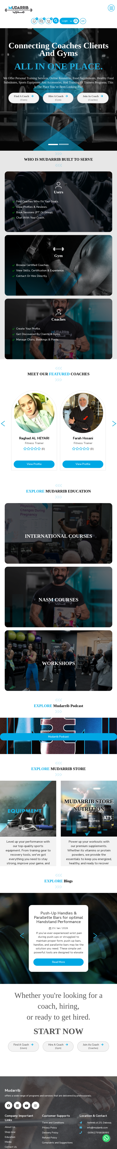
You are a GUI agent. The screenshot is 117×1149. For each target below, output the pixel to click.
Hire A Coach (58, 98)
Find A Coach (24, 98)
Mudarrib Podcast (58, 736)
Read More (58, 962)
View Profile (34, 464)
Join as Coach (93, 98)
